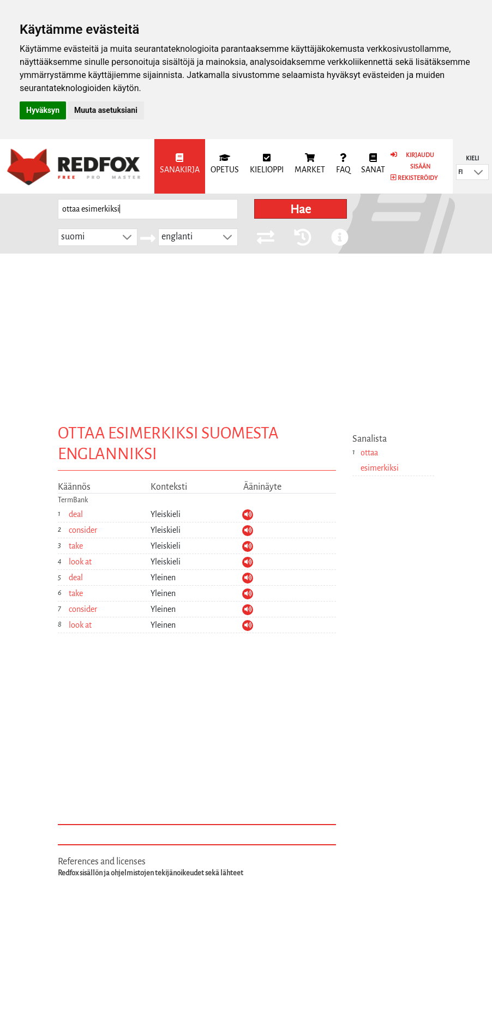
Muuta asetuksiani (105, 110)
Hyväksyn (42, 110)
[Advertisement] (246, 335)
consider (83, 530)
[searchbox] (148, 209)
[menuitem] (179, 166)
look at (80, 561)
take (76, 546)
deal (76, 514)
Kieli (472, 158)
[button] (478, 172)
